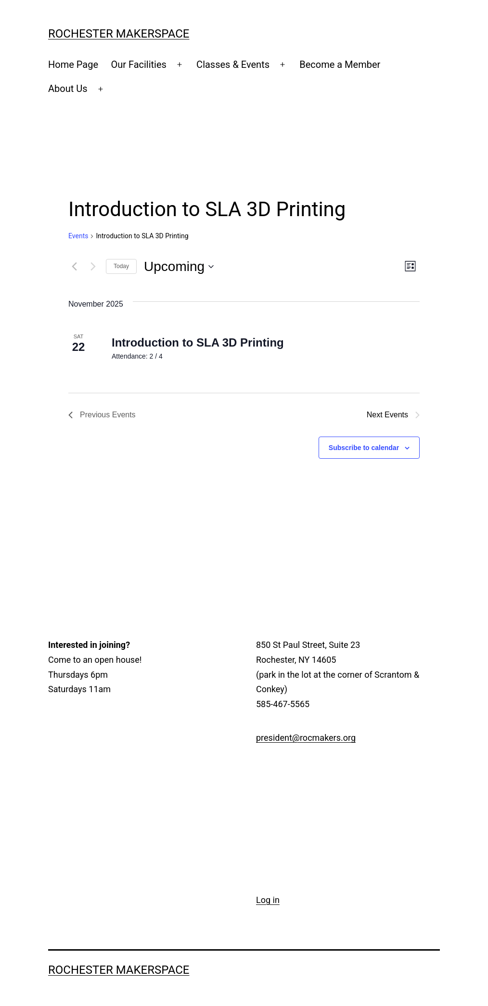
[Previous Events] (74, 266)
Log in (268, 900)
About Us (68, 88)
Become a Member (339, 64)
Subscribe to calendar (364, 447)
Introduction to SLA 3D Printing (198, 342)
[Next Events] (93, 266)
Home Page (73, 64)
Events (78, 236)
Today (121, 266)
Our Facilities (139, 64)
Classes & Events (233, 64)
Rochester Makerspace (119, 33)
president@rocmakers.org (306, 738)
